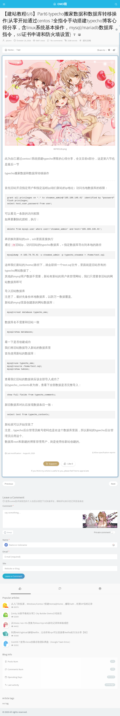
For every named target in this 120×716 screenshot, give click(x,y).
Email (6, 551)
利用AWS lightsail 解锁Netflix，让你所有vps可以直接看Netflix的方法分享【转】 (50, 632)
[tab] (20, 588)
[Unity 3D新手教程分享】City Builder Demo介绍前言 (36, 613)
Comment (8, 505)
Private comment (102, 532)
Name (6, 539)
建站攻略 (87, 40)
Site (4, 563)
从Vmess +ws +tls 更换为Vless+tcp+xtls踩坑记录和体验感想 (39, 623)
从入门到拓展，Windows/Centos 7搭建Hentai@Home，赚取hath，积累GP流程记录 (52, 603)
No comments (56, 40)
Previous (9, 483)
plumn (9, 40)
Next (113, 483)
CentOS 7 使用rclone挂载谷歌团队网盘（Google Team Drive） (41, 641)
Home (9, 49)
